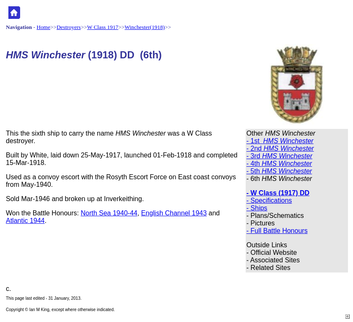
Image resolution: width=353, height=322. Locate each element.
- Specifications (269, 200)
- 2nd (280, 148)
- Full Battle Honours (277, 230)
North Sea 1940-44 (108, 213)
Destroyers (69, 27)
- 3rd (279, 156)
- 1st (280, 140)
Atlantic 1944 (25, 220)
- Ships (257, 208)
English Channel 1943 (174, 213)
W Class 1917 (103, 27)
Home (43, 27)
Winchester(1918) (145, 27)
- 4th (279, 163)
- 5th (279, 171)
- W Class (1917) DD (278, 192)
